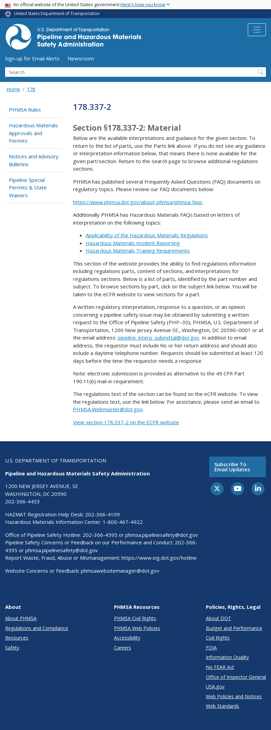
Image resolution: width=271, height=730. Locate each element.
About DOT (218, 618)
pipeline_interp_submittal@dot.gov (158, 337)
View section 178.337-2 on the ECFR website (126, 422)
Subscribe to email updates (232, 467)
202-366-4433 (22, 501)
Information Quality (227, 657)
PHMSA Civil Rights (135, 618)
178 (31, 89)
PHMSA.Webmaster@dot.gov (108, 409)
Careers (122, 647)
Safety (12, 647)
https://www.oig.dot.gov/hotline (159, 557)
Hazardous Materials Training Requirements (138, 250)
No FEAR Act (220, 667)
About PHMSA (21, 618)
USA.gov (215, 686)
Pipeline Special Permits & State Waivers (28, 187)
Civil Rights (218, 637)
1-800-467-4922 (123, 521)
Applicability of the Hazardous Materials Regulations (147, 235)
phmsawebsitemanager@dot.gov (120, 570)
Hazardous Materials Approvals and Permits (33, 133)
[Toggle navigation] (257, 29)
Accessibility (127, 637)
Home (13, 89)
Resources (16, 637)
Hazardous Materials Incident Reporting (133, 243)
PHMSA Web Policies (137, 628)
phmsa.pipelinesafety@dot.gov (161, 534)
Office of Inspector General (236, 677)
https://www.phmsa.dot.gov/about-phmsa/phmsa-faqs (137, 202)
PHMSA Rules (25, 109)
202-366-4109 (102, 514)
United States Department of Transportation (57, 13)
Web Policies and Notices (234, 696)
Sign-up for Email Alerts (32, 58)
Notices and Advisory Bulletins (34, 160)
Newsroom (81, 58)
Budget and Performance (234, 628)
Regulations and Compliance (36, 628)
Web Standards (222, 706)
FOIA (211, 647)
